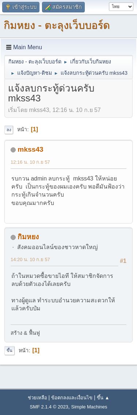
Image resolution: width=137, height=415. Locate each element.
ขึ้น (9, 350)
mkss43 (30, 149)
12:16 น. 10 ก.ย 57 (30, 162)
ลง (9, 130)
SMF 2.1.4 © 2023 (49, 407)
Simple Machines (89, 407)
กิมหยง (28, 237)
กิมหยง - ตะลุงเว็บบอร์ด (57, 25)
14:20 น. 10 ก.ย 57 (30, 259)
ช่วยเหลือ (37, 397)
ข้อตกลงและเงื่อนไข (71, 397)
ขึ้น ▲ (103, 397)
